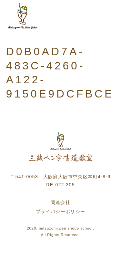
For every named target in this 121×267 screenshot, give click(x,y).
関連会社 (61, 202)
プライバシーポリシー (61, 211)
